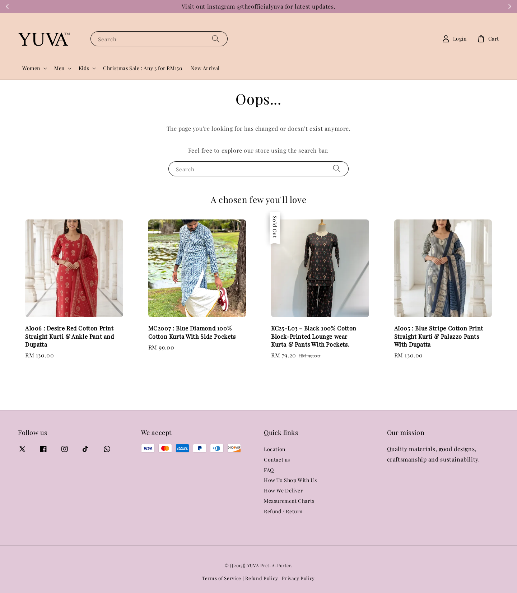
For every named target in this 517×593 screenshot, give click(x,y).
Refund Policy (261, 578)
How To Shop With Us (290, 480)
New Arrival (205, 68)
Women (31, 68)
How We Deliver (283, 490)
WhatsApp (385, 6)
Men (59, 68)
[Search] (215, 39)
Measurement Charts (289, 500)
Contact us (277, 459)
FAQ (269, 470)
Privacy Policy (298, 578)
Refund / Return (283, 511)
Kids (84, 68)
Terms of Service (221, 578)
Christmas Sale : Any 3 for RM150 (142, 68)
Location (274, 449)
